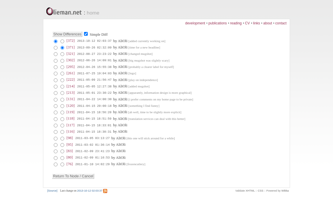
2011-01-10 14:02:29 (92, 162)
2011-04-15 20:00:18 (94, 105)
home (93, 13)
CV (247, 23)
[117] (71, 124)
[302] (71, 60)
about (267, 23)
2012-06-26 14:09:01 (94, 60)
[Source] (52, 189)
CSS (260, 189)
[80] (70, 156)
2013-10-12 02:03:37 (94, 41)
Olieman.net (65, 11)
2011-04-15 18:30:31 (94, 130)
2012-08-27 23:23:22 (94, 54)
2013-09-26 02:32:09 (94, 47)
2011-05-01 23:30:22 (94, 92)
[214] (71, 85)
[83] (70, 149)
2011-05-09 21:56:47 (94, 79)
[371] (71, 47)
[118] (71, 117)
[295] (71, 66)
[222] (71, 79)
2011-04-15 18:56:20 (94, 111)
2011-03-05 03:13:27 (92, 137)
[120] (71, 104)
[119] (71, 111)
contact (281, 23)
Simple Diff (99, 34)
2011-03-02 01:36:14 (92, 143)
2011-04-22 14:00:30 (94, 98)
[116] (71, 130)
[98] (70, 136)
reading (236, 23)
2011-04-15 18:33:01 (94, 124)
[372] (71, 41)
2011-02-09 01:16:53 (92, 156)
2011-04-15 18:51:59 (94, 118)
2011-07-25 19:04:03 (94, 73)
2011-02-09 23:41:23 (92, 149)
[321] (71, 53)
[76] (70, 162)
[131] (71, 98)
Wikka (285, 189)
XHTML (250, 189)
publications (217, 23)
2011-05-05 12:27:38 (94, 86)
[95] (70, 143)
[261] (71, 73)
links (256, 23)
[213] (71, 92)
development (195, 23)
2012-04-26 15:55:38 (94, 66)
